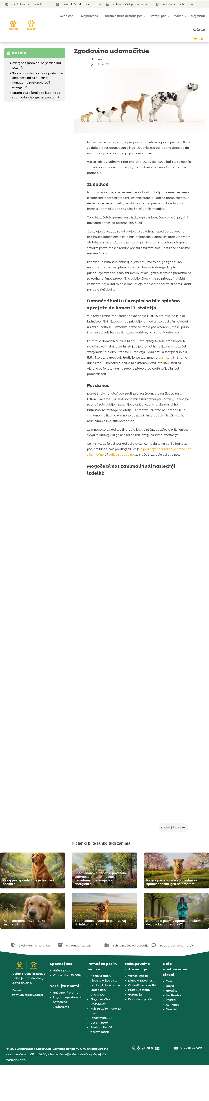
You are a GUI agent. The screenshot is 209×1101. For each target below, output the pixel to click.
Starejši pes (158, 16)
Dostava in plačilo (140, 999)
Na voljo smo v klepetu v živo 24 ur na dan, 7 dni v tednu (105, 980)
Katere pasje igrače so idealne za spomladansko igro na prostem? (35, 94)
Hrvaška (171, 990)
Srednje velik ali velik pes (123, 16)
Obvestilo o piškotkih (142, 985)
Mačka (178, 16)
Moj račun (198, 16)
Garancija (135, 994)
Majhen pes (89, 16)
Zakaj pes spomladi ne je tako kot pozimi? (35, 65)
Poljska (170, 1000)
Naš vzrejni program (67, 992)
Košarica (199, 30)
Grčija (170, 986)
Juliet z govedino (121, 455)
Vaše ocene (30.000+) (67, 975)
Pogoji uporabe (139, 990)
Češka (170, 981)
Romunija (172, 1004)
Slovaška (172, 1009)
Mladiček (67, 16)
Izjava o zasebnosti (141, 980)
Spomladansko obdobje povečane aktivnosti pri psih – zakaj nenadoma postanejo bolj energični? (36, 80)
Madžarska (173, 995)
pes (100, 59)
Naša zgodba (62, 970)
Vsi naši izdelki (138, 976)
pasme (163, 358)
